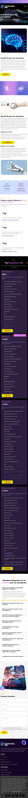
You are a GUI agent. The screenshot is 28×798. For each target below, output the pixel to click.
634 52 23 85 (6, 1)
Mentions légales (16, 728)
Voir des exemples (7, 336)
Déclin (22, 795)
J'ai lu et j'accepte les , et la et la (15, 728)
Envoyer (4, 732)
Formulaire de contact (21, 190)
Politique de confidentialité (9, 729)
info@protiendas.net (7, 186)
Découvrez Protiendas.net (7, 142)
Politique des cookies (22, 729)
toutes (7, 795)
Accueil (2, 19)
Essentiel (15, 795)
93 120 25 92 (21, 186)
